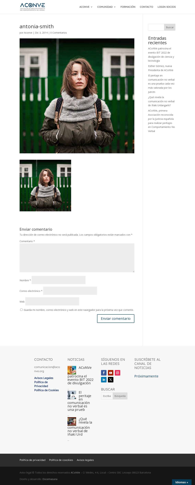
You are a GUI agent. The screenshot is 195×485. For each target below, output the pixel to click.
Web (22, 301)
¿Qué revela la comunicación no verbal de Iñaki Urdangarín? (161, 101)
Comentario (27, 241)
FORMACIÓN (127, 7)
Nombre (25, 280)
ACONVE (84, 7)
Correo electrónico (31, 291)
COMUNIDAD (105, 7)
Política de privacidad (32, 460)
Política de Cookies (46, 390)
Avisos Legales (43, 378)
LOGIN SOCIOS (167, 7)
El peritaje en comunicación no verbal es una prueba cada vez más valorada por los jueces (161, 83)
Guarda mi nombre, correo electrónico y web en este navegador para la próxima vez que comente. (79, 310)
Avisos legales (85, 460)
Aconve (28, 32)
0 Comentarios (58, 32)
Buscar (170, 27)
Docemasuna (49, 479)
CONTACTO (146, 7)
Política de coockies (61, 460)
